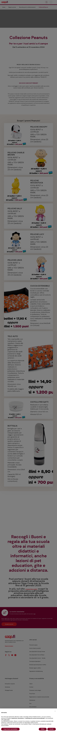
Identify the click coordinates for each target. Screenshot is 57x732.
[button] (55, 711)
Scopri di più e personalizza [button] (10, 729)
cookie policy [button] (7, 719)
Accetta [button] (51, 729)
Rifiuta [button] (42, 729)
